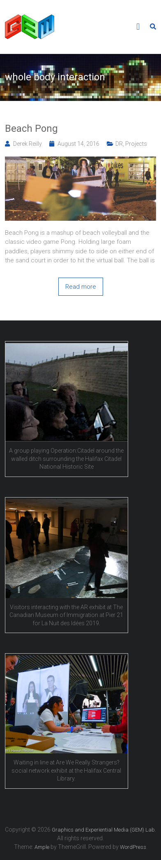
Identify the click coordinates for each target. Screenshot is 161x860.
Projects (136, 143)
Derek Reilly (27, 143)
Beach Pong (31, 128)
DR (119, 143)
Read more (80, 286)
